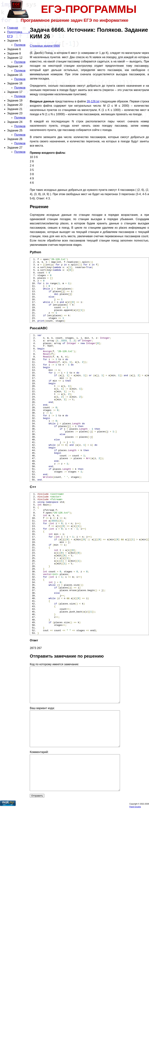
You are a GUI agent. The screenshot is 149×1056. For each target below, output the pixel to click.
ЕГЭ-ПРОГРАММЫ (89, 9)
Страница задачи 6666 (45, 45)
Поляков (19, 44)
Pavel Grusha (135, 877)
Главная (12, 27)
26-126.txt (93, 101)
